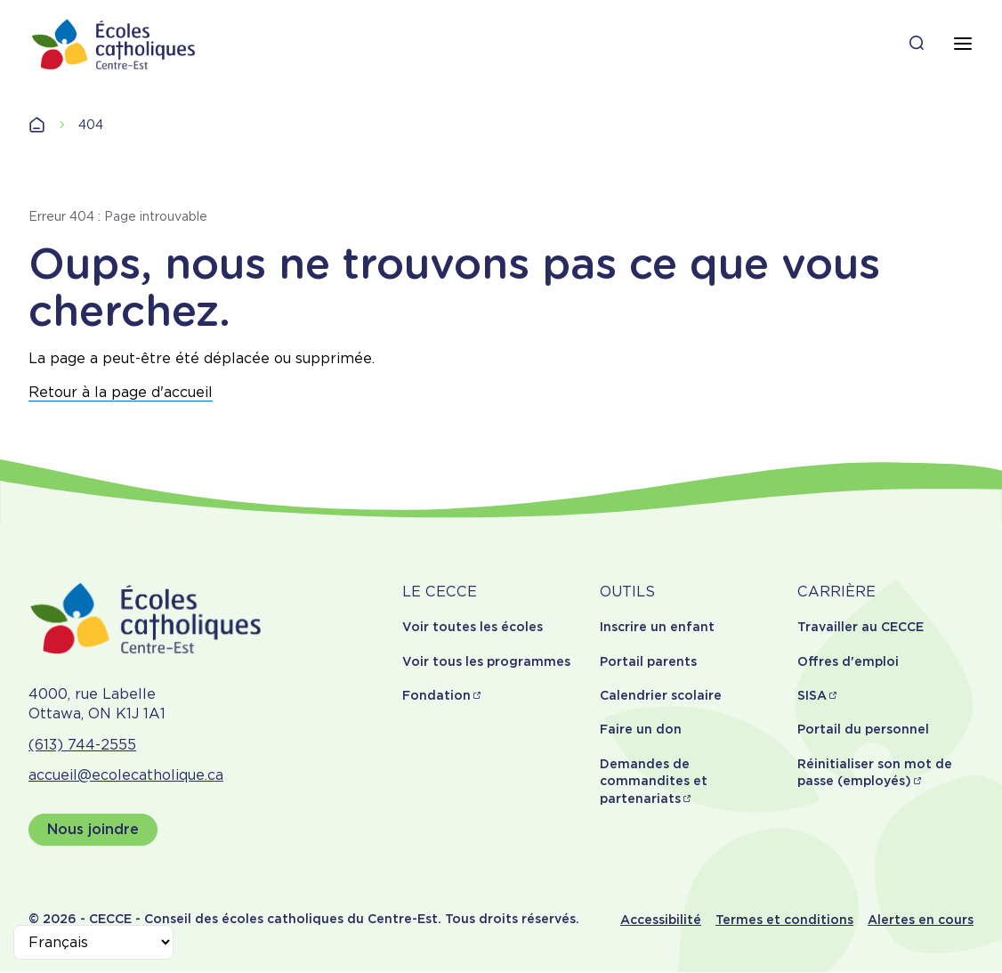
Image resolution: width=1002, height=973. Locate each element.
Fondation (436, 695)
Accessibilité (660, 919)
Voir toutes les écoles (472, 627)
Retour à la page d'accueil (120, 392)
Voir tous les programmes (486, 661)
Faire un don (641, 729)
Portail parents (648, 661)
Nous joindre (93, 829)
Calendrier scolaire (661, 695)
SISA (812, 695)
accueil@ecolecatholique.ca (125, 774)
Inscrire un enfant (657, 627)
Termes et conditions (784, 919)
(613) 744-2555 (82, 744)
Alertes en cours (921, 919)
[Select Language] (93, 942)
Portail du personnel (863, 729)
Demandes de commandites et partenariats (653, 781)
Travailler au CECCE (860, 627)
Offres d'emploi (848, 661)
